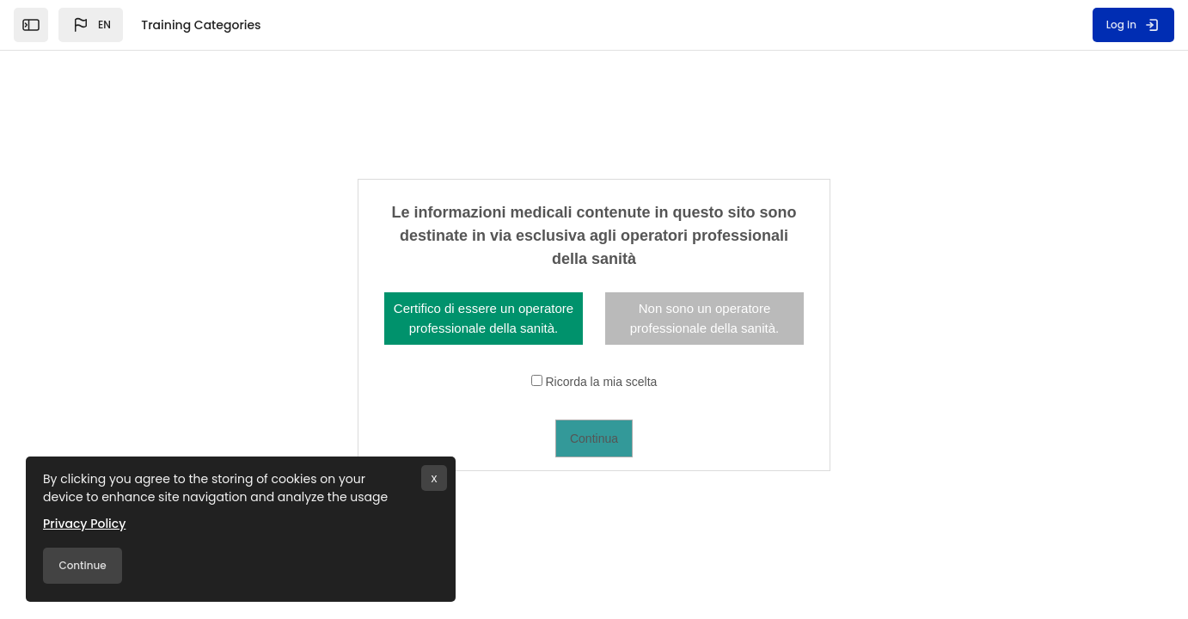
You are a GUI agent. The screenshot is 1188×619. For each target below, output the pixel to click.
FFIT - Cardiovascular (189, 354)
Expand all (1053, 297)
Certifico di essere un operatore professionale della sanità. (483, 318)
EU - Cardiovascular (184, 410)
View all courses (1052, 354)
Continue (82, 565)
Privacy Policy (84, 523)
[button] (90, 25)
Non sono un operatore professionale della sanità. (704, 318)
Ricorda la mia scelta (601, 382)
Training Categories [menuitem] (200, 25)
